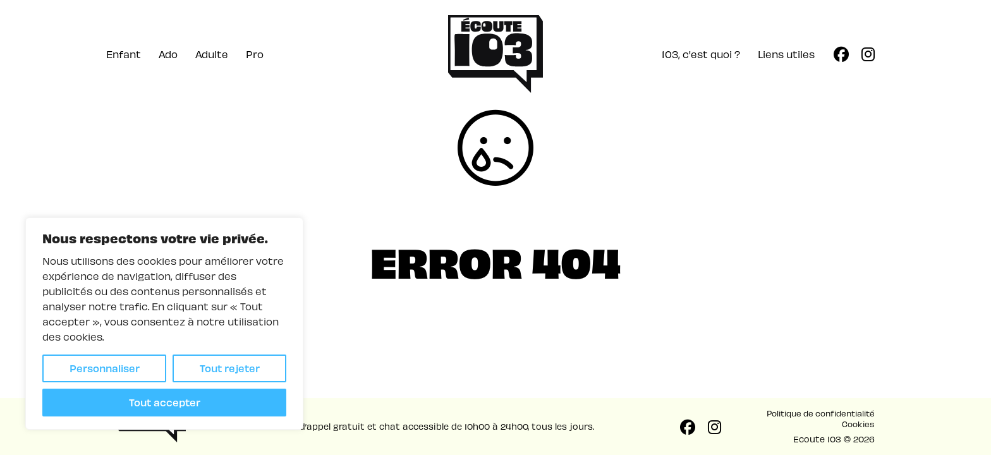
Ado (168, 54)
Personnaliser (105, 368)
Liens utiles (786, 54)
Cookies (858, 423)
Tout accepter (164, 402)
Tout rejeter (230, 368)
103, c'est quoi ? (701, 54)
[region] (164, 323)
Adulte (211, 54)
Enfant (123, 54)
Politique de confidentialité (821, 413)
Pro (255, 54)
